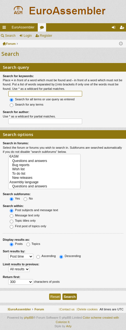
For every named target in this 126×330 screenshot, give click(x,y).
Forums (43, 28)
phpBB (28, 317)
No (28, 198)
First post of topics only (28, 226)
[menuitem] (87, 309)
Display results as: (16, 239)
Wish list (44, 169)
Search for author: (16, 112)
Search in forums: (16, 143)
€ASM (44, 156)
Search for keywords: (18, 76)
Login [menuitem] (115, 28)
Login (28, 36)
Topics (33, 243)
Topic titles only (23, 220)
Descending (70, 256)
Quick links (5, 28)
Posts (16, 243)
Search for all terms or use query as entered (42, 99)
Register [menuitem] (123, 28)
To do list (44, 174)
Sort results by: (14, 251)
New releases (44, 178)
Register (46, 36)
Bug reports (44, 165)
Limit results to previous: (21, 264)
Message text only (25, 215)
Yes (15, 198)
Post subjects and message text (34, 210)
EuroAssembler (23, 27)
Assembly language (44, 182)
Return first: (11, 277)
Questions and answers (44, 161)
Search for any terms (26, 104)
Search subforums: (17, 194)
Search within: (13, 206)
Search (10, 36)
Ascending (46, 256)
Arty (69, 326)
